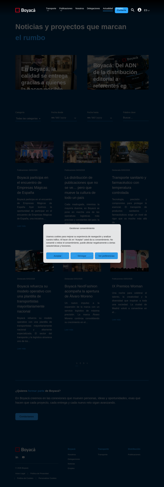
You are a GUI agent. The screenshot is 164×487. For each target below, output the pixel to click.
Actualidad (108, 8)
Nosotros (79, 8)
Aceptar (57, 255)
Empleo (119, 8)
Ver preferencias (106, 255)
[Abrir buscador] (132, 10)
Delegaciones (93, 8)
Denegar (82, 255)
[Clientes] (139, 10)
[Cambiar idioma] (146, 10)
